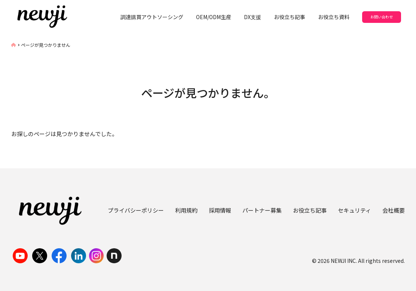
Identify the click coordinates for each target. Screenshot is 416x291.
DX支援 (252, 17)
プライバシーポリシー (136, 210)
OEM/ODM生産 (213, 17)
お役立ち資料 (333, 17)
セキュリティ (354, 210)
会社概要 (393, 210)
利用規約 (186, 210)
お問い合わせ (381, 17)
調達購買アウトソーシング (151, 17)
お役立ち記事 (289, 17)
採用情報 (220, 210)
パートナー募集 (262, 210)
